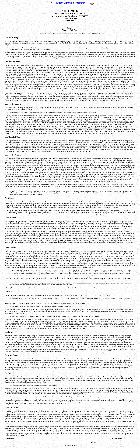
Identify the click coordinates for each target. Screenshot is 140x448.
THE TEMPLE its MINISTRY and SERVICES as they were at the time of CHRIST (70, 13)
